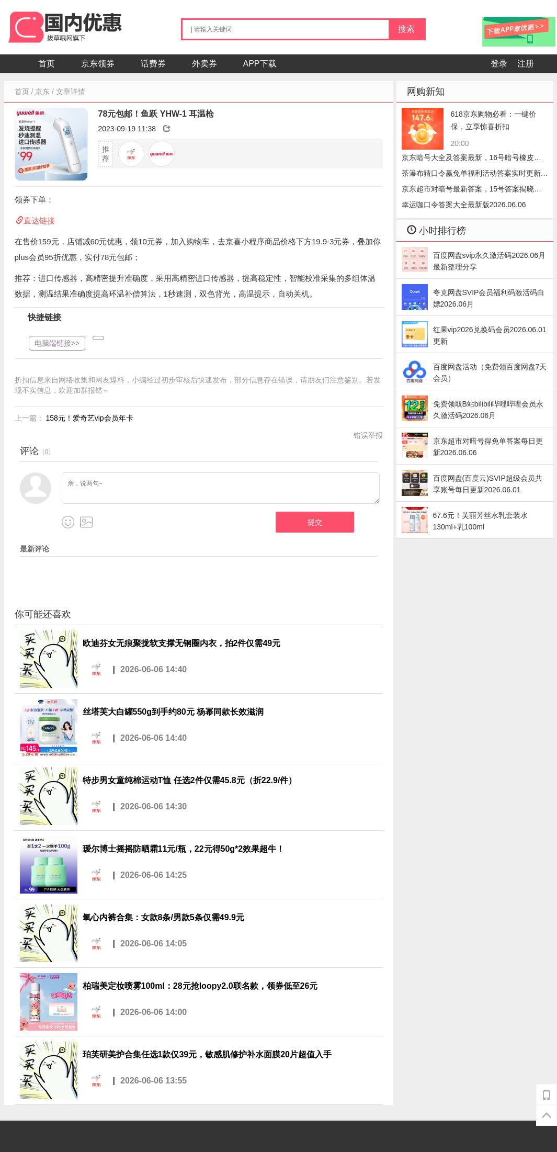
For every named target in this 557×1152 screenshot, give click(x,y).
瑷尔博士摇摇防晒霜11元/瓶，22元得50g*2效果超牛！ (184, 848)
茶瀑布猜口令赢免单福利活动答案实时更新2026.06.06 (471, 175)
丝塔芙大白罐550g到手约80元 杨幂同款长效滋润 (173, 711)
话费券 (153, 63)
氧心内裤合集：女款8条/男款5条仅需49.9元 (163, 917)
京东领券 (98, 63)
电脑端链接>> (57, 343)
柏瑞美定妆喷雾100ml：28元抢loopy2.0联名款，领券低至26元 (200, 985)
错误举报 (368, 435)
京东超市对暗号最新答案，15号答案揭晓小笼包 (472, 191)
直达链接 (39, 220)
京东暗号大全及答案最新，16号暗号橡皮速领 (472, 159)
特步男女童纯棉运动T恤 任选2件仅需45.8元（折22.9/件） (190, 780)
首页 (46, 63)
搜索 (406, 29)
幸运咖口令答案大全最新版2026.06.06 (464, 204)
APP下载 (260, 63)
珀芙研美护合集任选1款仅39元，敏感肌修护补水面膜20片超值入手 (207, 1054)
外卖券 (204, 63)
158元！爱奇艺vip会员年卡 (89, 418)
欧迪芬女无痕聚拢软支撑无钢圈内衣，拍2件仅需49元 (182, 643)
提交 (315, 522)
